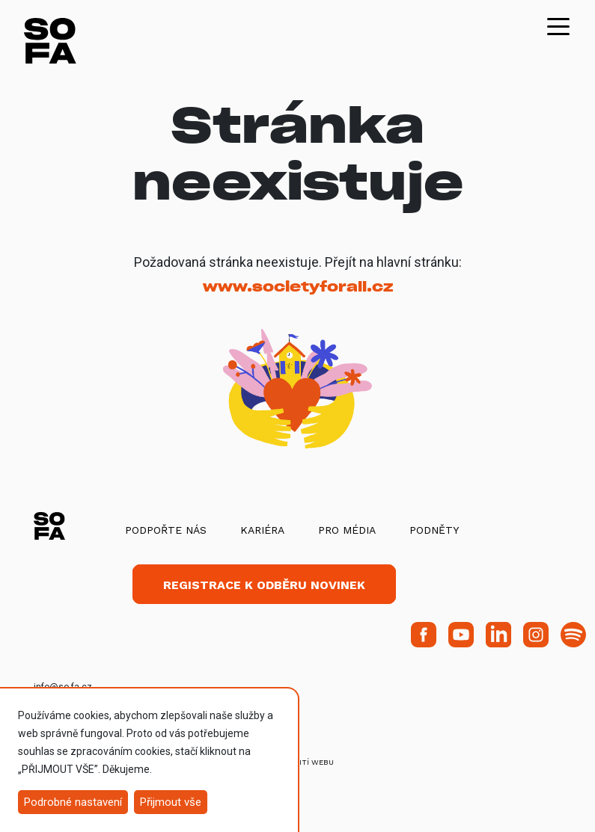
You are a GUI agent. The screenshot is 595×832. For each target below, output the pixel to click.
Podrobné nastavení (73, 802)
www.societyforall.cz (298, 286)
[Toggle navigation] (558, 25)
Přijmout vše (170, 802)
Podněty (434, 530)
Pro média (347, 530)
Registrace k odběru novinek (264, 585)
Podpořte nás (166, 530)
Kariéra (262, 530)
